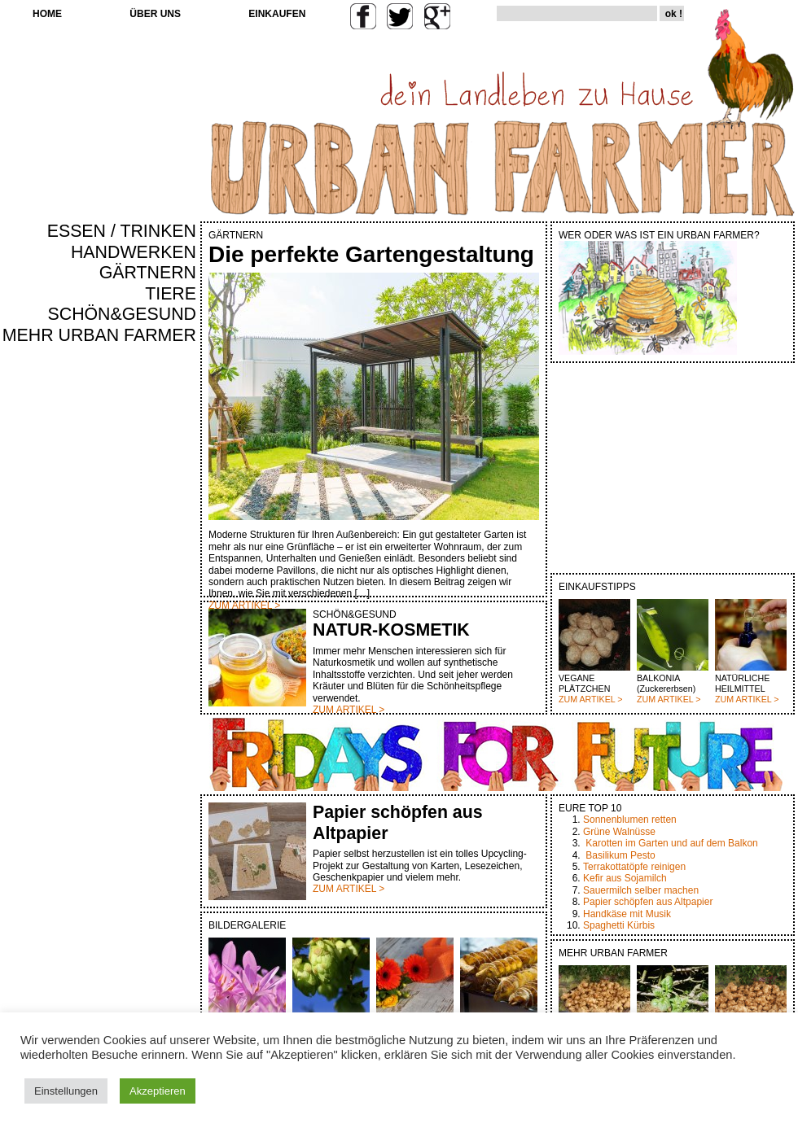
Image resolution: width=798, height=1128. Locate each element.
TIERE (170, 294)
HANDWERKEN (133, 252)
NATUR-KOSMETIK (391, 630)
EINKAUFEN (276, 14)
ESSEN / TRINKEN (121, 231)
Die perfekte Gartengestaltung (371, 254)
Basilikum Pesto (620, 855)
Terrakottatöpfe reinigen (634, 866)
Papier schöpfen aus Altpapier (647, 901)
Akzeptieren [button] (157, 1091)
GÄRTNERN (147, 272)
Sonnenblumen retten (630, 819)
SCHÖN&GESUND (122, 314)
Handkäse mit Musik (627, 914)
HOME (47, 14)
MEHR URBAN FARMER (99, 335)
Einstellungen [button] (66, 1091)
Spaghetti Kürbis (619, 925)
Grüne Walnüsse (619, 831)
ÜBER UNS (155, 14)
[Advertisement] (148, 623)
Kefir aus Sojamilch (625, 878)
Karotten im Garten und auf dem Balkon (671, 843)
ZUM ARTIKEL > (590, 699)
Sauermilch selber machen (641, 890)
